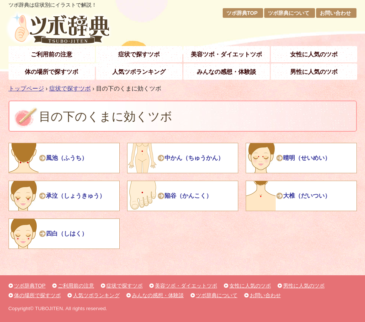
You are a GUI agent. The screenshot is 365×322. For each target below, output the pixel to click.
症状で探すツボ (139, 54)
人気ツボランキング (139, 72)
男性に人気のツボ (314, 72)
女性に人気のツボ (314, 54)
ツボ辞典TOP (242, 13)
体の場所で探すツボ (51, 72)
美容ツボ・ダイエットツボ (226, 54)
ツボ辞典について (288, 13)
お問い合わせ (335, 13)
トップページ (26, 88)
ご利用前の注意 (51, 54)
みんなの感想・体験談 (226, 72)
